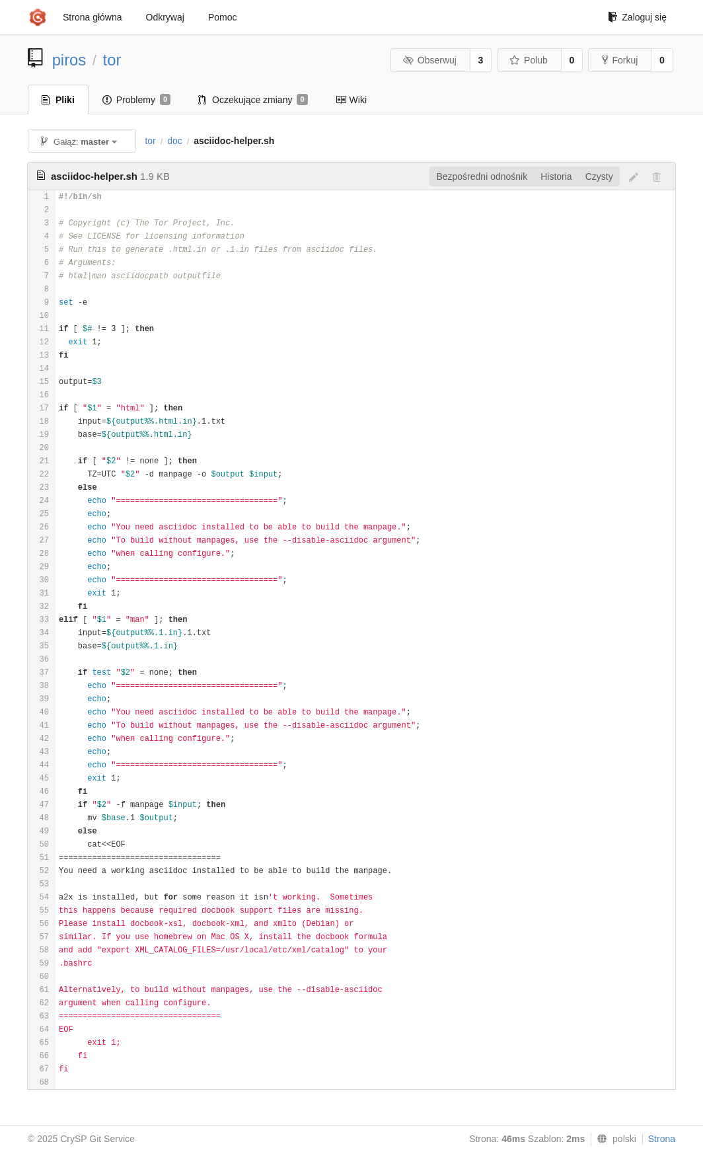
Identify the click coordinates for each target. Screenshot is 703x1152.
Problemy (136, 100)
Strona (661, 1138)
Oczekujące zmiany (253, 100)
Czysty (599, 176)
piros (69, 60)
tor (112, 60)
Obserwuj (429, 60)
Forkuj (620, 60)
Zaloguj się (637, 17)
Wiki (351, 100)
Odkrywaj (165, 17)
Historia (556, 176)
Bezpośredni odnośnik (481, 176)
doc (174, 140)
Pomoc (222, 17)
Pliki (58, 100)
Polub (528, 60)
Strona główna (92, 17)
